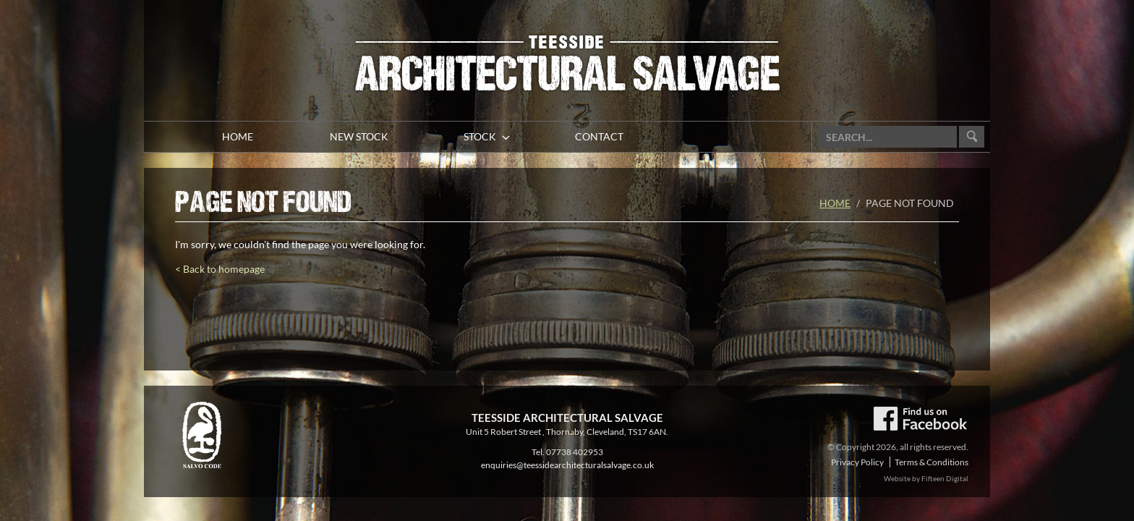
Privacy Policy (857, 462)
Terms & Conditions (931, 462)
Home (834, 203)
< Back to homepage (220, 269)
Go (971, 137)
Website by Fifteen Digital (926, 478)
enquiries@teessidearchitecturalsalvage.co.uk (567, 464)
